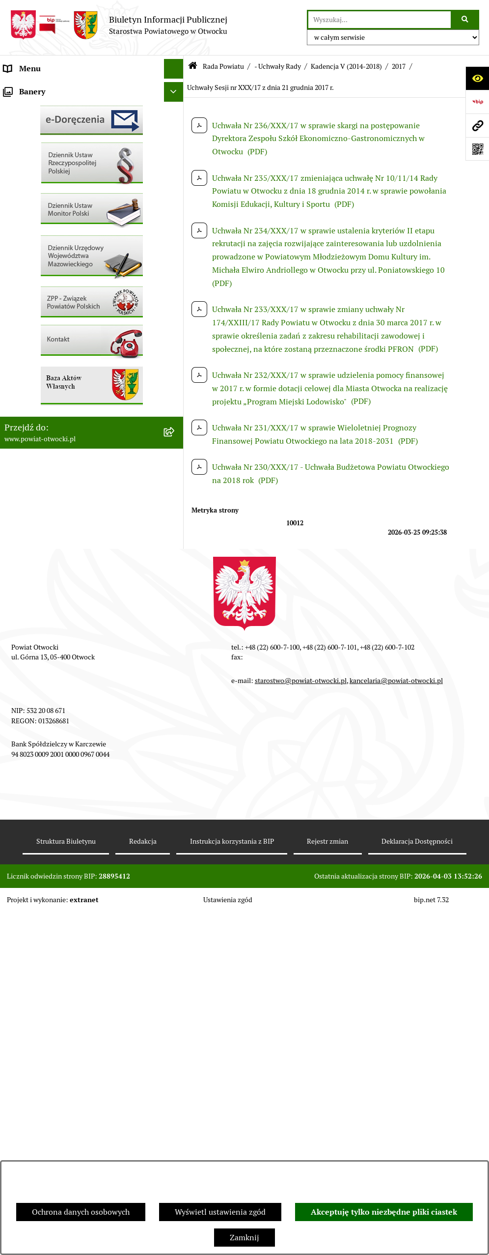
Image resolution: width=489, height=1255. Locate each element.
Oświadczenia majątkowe (48, 442)
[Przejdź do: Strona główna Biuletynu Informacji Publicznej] (192, 66)
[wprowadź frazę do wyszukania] (379, 19)
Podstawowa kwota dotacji (50, 403)
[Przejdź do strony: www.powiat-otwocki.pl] (477, 125)
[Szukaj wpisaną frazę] (465, 19)
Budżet (16, 461)
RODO (15, 206)
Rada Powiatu (28, 88)
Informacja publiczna (41, 226)
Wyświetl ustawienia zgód (220, 1212)
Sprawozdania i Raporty (45, 304)
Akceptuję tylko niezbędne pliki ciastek (384, 1212)
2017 (399, 66)
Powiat (16, 167)
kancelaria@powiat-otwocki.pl (396, 1024)
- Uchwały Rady (277, 66)
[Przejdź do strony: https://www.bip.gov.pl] (477, 102)
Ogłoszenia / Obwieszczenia (53, 265)
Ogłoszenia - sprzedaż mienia (55, 285)
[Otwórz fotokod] (477, 149)
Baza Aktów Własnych (42, 513)
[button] (175, 128)
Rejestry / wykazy (34, 324)
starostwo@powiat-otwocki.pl (301, 1024)
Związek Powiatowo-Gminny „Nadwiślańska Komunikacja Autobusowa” (82, 487)
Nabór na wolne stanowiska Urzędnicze (73, 344)
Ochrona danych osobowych (81, 1212)
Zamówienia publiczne (44, 383)
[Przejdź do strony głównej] (118, 25)
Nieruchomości (30, 363)
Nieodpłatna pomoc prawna (52, 186)
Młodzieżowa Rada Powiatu (52, 127)
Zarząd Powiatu (31, 108)
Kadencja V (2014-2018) (346, 66)
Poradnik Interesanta (41, 147)
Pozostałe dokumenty (42, 245)
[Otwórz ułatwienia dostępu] (477, 78)
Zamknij (244, 1237)
